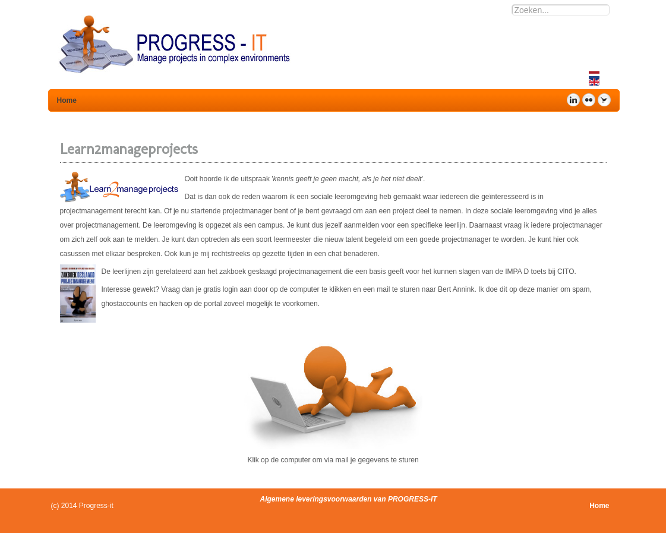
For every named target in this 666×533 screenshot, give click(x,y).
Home (599, 506)
